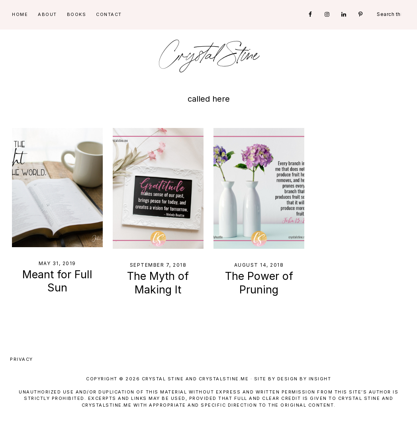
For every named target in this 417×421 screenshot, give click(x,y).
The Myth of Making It (158, 283)
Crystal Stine (208, 56)
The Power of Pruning (259, 283)
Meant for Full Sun (57, 281)
